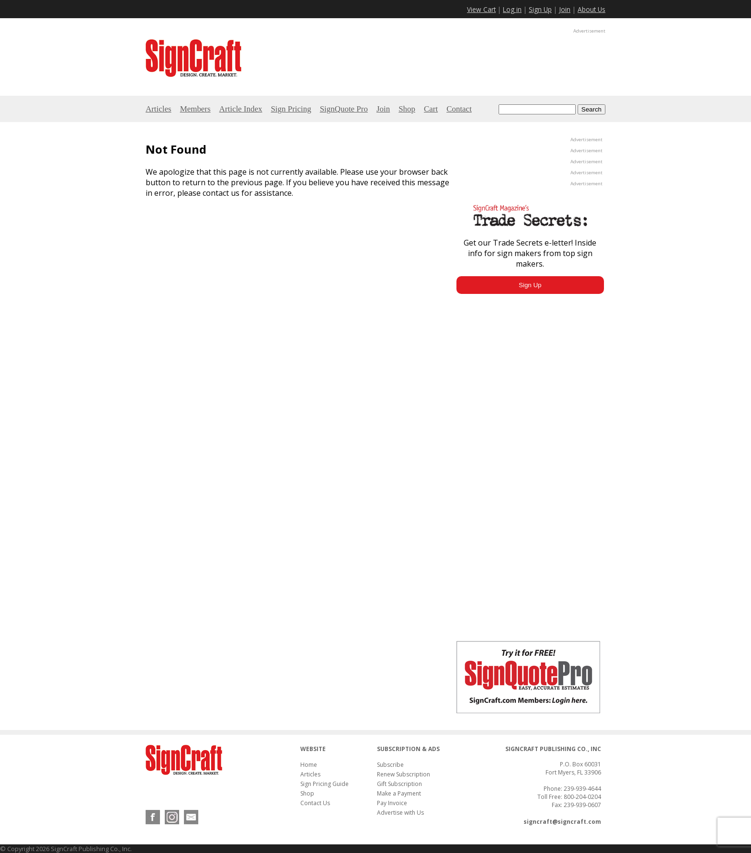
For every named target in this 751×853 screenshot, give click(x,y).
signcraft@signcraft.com (562, 822)
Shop (406, 108)
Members (195, 108)
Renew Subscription (403, 774)
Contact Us (315, 803)
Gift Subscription (399, 784)
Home (308, 765)
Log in (512, 9)
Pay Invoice (392, 803)
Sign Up (540, 9)
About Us (591, 9)
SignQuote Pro (344, 108)
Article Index (240, 108)
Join (564, 9)
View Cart (481, 9)
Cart (431, 108)
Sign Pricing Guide (324, 784)
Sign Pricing (291, 108)
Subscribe (390, 765)
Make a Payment (399, 793)
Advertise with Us (400, 812)
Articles (158, 108)
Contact (459, 108)
